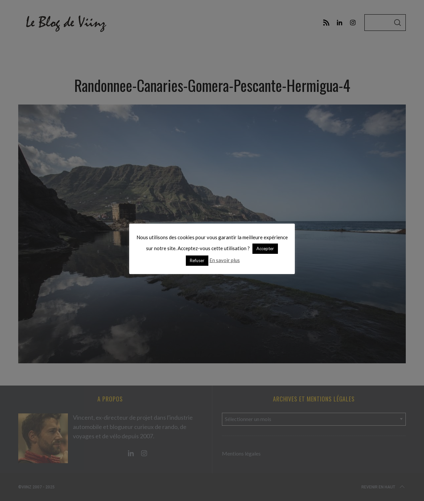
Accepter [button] (265, 248)
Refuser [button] (197, 260)
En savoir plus (224, 260)
